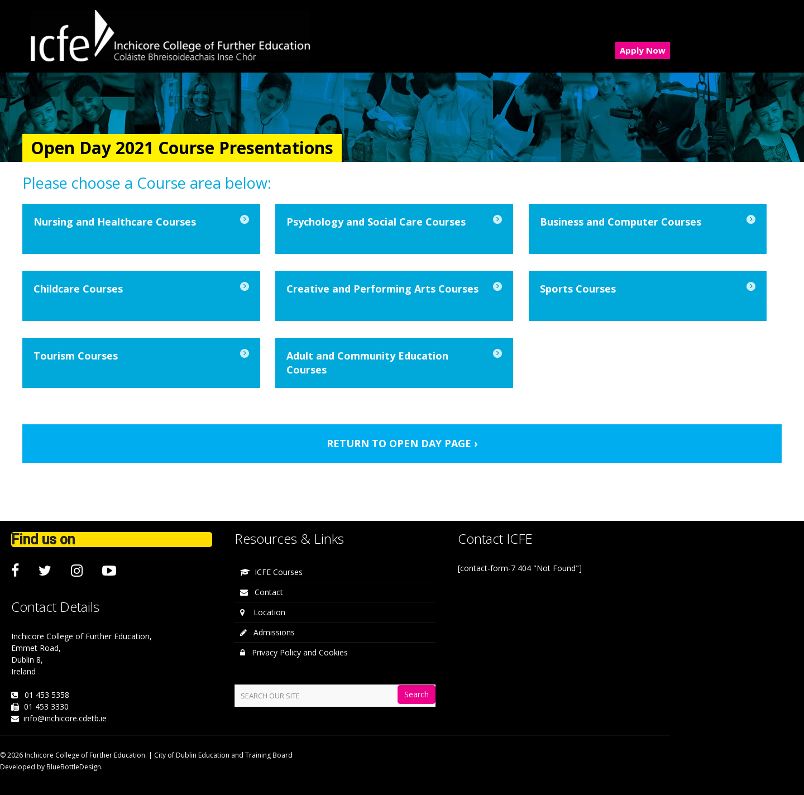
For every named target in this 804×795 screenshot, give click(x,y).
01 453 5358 (47, 694)
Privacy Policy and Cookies (294, 652)
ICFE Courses (271, 572)
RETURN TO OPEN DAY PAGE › (402, 443)
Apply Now (643, 50)
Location (262, 612)
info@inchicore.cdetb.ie (65, 718)
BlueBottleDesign (73, 767)
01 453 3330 (46, 706)
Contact (261, 592)
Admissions (267, 632)
